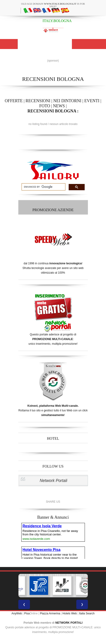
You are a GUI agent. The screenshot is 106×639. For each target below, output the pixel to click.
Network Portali (53, 480)
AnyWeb (16, 613)
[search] (43, 187)
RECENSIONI (38, 100)
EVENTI (91, 100)
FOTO (44, 106)
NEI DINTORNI (67, 100)
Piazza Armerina (50, 613)
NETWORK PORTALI (69, 622)
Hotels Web (69, 613)
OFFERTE (13, 100)
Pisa (26, 613)
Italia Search (87, 613)
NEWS (59, 106)
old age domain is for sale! (53, 5)
